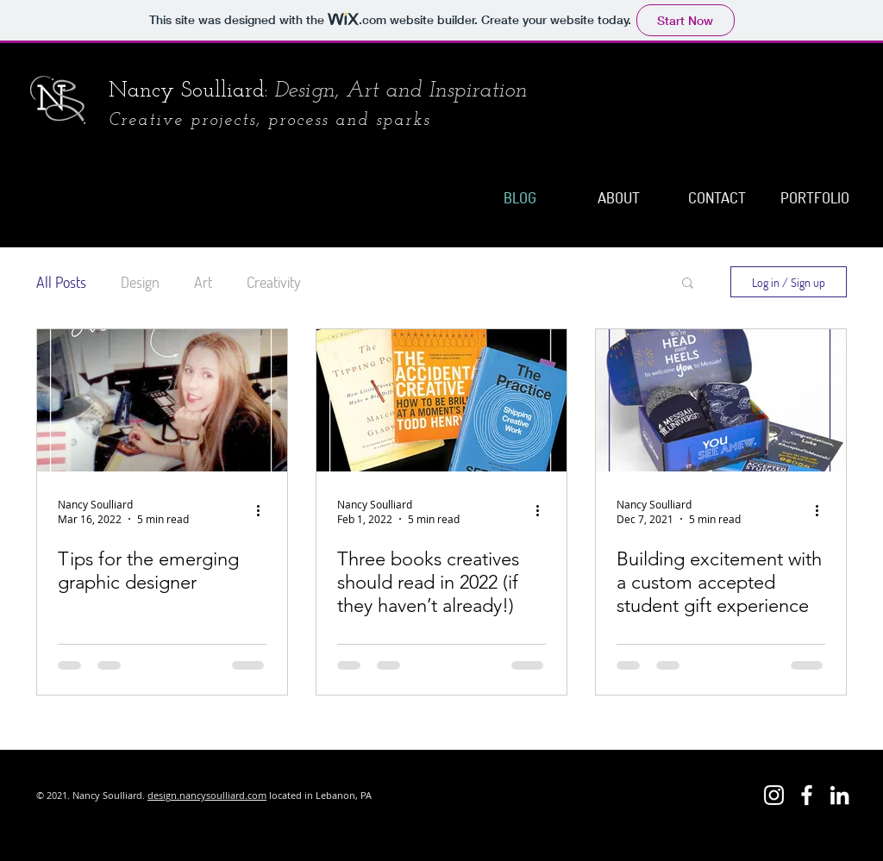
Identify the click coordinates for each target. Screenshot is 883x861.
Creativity (274, 281)
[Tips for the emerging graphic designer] (162, 400)
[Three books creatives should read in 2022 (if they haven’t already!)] (441, 400)
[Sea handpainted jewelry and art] (806, 795)
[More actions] (264, 511)
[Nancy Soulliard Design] (774, 795)
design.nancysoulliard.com (206, 795)
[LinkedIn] (839, 795)
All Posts (61, 281)
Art (203, 281)
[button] (687, 284)
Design (140, 281)
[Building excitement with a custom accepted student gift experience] (721, 400)
